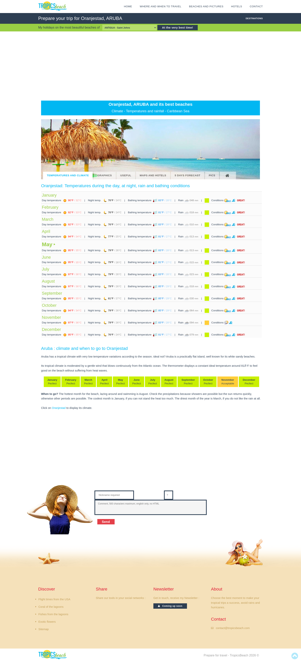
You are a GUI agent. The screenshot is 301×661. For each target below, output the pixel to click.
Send (106, 521)
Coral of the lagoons (51, 606)
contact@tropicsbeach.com (233, 628)
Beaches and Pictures (206, 6)
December (51, 329)
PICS (212, 175)
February (50, 207)
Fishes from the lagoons (53, 614)
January (49, 195)
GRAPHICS (104, 175)
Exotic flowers (47, 621)
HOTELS (236, 6)
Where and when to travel (160, 6)
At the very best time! (177, 27)
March (47, 219)
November (51, 317)
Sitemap (43, 629)
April (46, 231)
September (52, 293)
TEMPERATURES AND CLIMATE (68, 175)
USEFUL (125, 175)
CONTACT (256, 6)
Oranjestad (58, 407)
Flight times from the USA (54, 599)
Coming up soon (170, 606)
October (49, 305)
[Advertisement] (150, 66)
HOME (128, 6)
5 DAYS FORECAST (187, 175)
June (46, 257)
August (48, 281)
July (45, 269)
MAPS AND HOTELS (153, 175)
